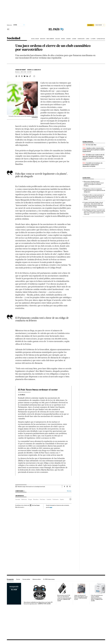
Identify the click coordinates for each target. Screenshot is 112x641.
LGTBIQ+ (88, 38)
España (62, 499)
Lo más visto (86, 177)
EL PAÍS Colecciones (49, 579)
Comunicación (81, 38)
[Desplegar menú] (8, 29)
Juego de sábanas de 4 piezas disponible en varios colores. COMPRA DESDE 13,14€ (80, 597)
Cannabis (17, 499)
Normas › (69, 491)
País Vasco (42, 499)
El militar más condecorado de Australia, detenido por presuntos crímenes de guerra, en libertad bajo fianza (93, 157)
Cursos (18, 579)
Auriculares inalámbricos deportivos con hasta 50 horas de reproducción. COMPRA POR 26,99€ (38, 603)
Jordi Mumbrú (20, 70)
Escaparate (10, 579)
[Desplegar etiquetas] (70, 499)
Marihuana (24, 499)
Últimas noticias (101, 38)
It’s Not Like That (91, 145)
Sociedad (13, 38)
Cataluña (49, 499)
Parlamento (56, 499)
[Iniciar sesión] (100, 25)
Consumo (68, 38)
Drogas (30, 499)
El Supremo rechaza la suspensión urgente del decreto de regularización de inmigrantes (94, 190)
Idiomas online (37, 579)
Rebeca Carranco (34, 70)
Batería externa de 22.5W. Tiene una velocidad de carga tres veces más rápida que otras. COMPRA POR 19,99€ (64, 598)
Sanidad (63, 38)
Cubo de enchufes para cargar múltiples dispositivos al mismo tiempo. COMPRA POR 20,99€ (97, 598)
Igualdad (57, 38)
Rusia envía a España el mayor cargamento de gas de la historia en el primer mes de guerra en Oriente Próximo (93, 183)
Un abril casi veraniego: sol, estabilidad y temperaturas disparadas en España (93, 164)
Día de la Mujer (35, 38)
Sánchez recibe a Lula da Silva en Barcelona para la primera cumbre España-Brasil (94, 149)
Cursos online (26, 579)
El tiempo (93, 38)
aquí (51, 507)
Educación (42, 38)
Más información (20, 507)
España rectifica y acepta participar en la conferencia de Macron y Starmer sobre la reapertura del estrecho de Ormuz (94, 197)
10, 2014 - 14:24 (25, 72)
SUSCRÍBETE (90, 25)
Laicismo (74, 38)
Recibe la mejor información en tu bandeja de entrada (31, 486)
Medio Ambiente (50, 38)
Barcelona (35, 499)
